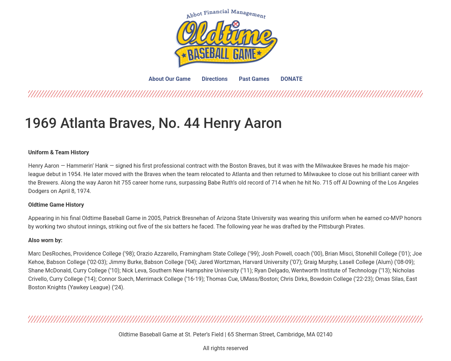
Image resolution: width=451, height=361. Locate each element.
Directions (215, 79)
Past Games (254, 79)
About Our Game (170, 79)
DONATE (292, 79)
